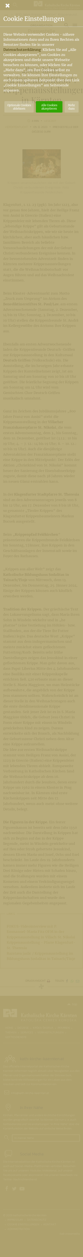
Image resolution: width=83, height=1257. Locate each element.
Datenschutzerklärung (22, 50)
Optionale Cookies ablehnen (19, 106)
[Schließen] (41, 5)
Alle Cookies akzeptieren (49, 106)
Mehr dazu (71, 106)
